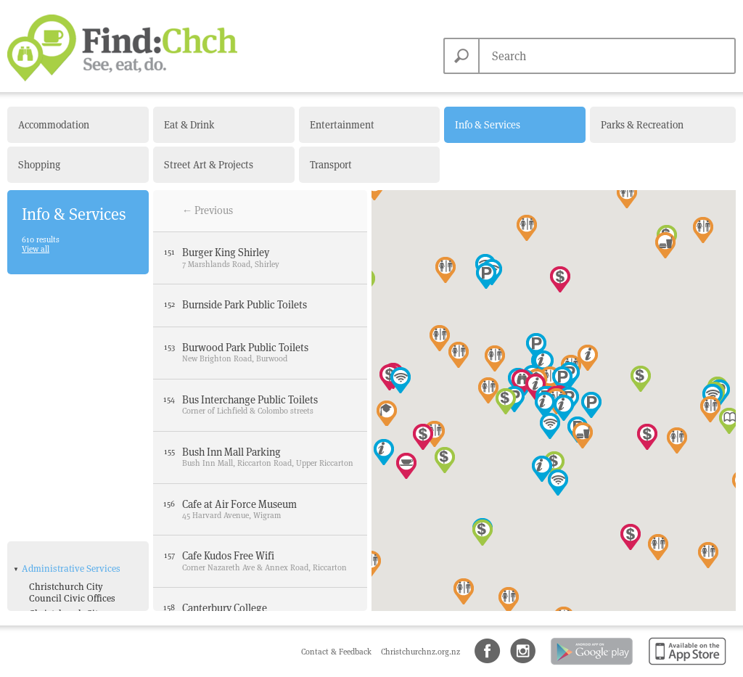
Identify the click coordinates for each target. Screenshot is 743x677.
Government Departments (55, 397)
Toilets (42, 575)
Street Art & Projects (208, 164)
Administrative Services (71, 306)
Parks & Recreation (642, 124)
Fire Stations (55, 377)
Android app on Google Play (590, 665)
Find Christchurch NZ (122, 48)
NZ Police (48, 433)
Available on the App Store (684, 665)
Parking (45, 560)
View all (35, 249)
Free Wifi (47, 544)
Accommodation (53, 124)
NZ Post (45, 448)
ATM (38, 515)
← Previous (208, 210)
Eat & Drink (189, 124)
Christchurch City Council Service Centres (78, 357)
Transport (331, 164)
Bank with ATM (60, 530)
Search (461, 56)
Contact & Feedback (337, 652)
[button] (665, 245)
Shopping (39, 164)
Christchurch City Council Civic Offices (72, 330)
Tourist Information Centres (69, 468)
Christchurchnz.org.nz (420, 652)
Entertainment (342, 124)
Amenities (43, 497)
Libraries (47, 418)
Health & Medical (57, 597)
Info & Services (487, 124)
